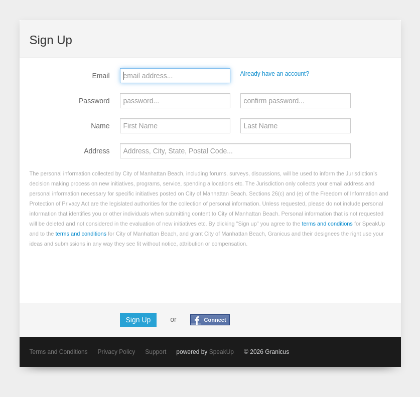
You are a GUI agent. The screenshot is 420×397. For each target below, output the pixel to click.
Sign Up (138, 320)
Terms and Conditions (59, 351)
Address (96, 151)
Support (155, 351)
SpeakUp (221, 351)
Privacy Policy (116, 351)
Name (100, 126)
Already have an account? (275, 73)
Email (100, 76)
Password (94, 101)
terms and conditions (327, 224)
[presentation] (106, 273)
